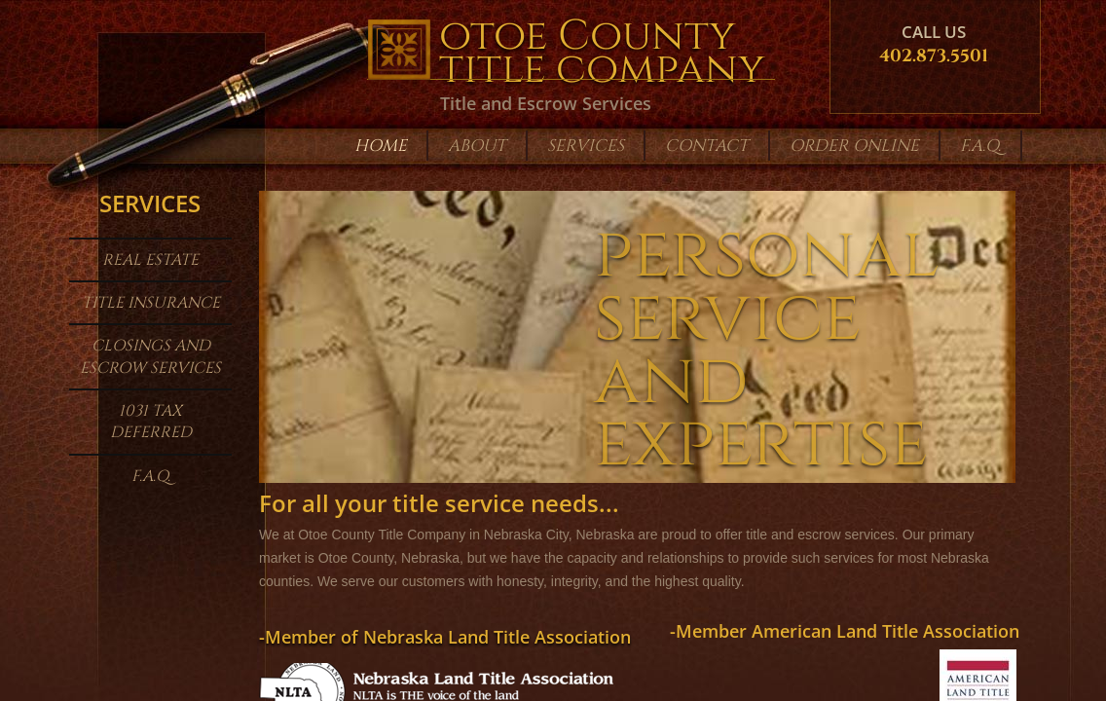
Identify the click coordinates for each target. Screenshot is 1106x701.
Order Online (854, 145)
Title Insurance (151, 303)
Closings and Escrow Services (150, 356)
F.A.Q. (150, 476)
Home (380, 145)
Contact (707, 145)
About (477, 145)
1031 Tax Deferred (151, 421)
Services (585, 145)
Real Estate (150, 260)
